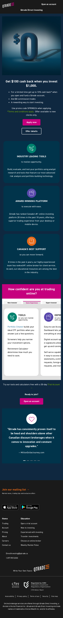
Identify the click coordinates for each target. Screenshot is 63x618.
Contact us (6, 545)
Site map (54, 596)
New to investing (28, 527)
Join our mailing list (15, 489)
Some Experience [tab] (32, 303)
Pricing (5, 532)
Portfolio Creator (15, 326)
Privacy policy (22, 596)
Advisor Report (37, 590)
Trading (5, 523)
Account (5, 527)
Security (45, 596)
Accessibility (9, 596)
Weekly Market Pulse (30, 545)
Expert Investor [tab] (51, 303)
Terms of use (34, 596)
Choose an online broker (31, 541)
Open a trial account (29, 523)
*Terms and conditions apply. (20, 111)
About (4, 536)
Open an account (48, 4)
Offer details (31, 131)
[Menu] (59, 4)
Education (25, 518)
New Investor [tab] (12, 303)
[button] (4, 435)
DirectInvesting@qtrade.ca (17, 553)
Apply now (31, 122)
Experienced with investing (32, 532)
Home (5, 518)
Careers (5, 541)
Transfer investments (30, 536)
